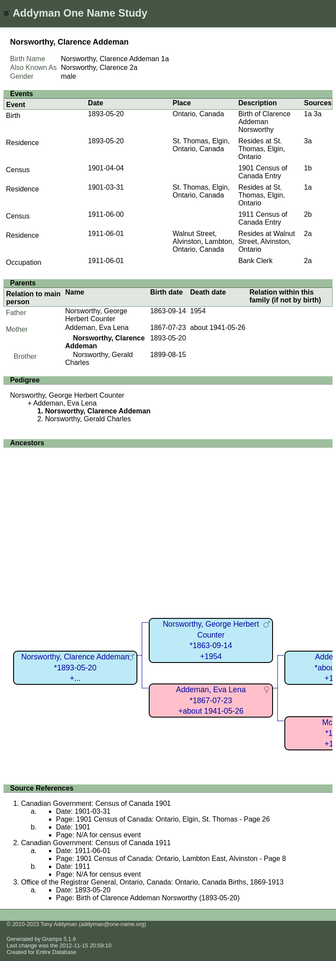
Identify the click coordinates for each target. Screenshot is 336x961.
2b (308, 214)
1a (165, 58)
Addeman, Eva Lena (97, 327)
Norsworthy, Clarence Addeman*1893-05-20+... (75, 667)
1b (308, 168)
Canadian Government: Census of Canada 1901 (96, 803)
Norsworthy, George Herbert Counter (96, 315)
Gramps (52, 939)
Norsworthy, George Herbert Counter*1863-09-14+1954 (211, 640)
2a (133, 67)
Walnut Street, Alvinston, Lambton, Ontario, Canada (203, 241)
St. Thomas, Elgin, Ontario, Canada (200, 145)
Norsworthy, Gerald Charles (88, 419)
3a (318, 114)
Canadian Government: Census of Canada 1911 (96, 843)
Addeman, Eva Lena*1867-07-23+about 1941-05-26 (210, 700)
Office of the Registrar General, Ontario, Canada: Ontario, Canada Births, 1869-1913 (152, 882)
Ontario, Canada (198, 114)
